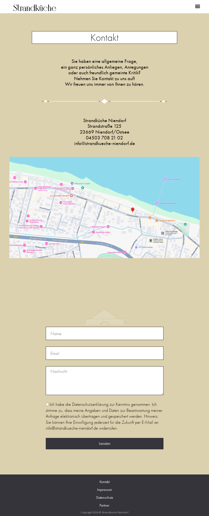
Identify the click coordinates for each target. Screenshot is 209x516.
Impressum (104, 489)
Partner (104, 505)
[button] (198, 6)
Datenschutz (104, 497)
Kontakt (105, 481)
